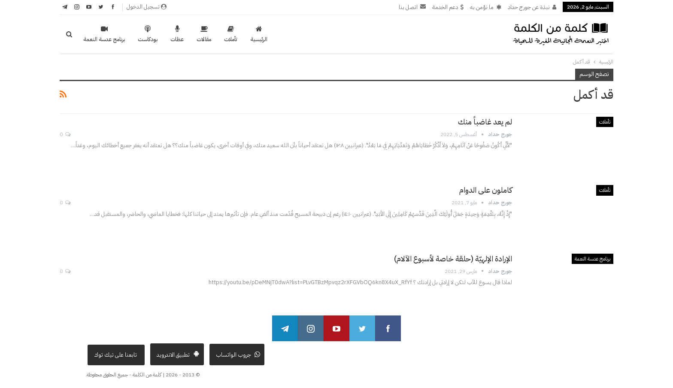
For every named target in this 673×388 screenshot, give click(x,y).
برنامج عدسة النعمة (104, 34)
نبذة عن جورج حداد (532, 7)
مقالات (204, 34)
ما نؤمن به (485, 7)
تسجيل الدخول (147, 7)
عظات (177, 34)
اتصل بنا (412, 7)
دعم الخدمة (448, 7)
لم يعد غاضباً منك (485, 121)
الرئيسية (259, 34)
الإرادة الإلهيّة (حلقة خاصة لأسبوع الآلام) (453, 258)
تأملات (231, 34)
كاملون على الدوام (485, 190)
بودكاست (147, 34)
